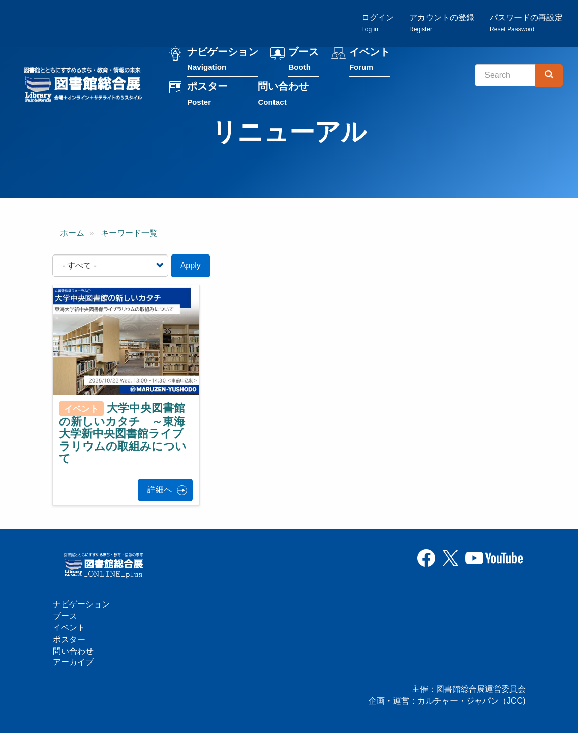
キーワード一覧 (129, 233)
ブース (303, 60)
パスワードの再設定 (526, 23)
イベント (369, 60)
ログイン (377, 23)
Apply (190, 265)
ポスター (207, 95)
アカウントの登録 (441, 23)
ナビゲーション (222, 60)
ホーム (72, 233)
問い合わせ (283, 95)
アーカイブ (73, 662)
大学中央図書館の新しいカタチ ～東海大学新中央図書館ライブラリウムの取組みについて (123, 433)
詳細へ (159, 489)
